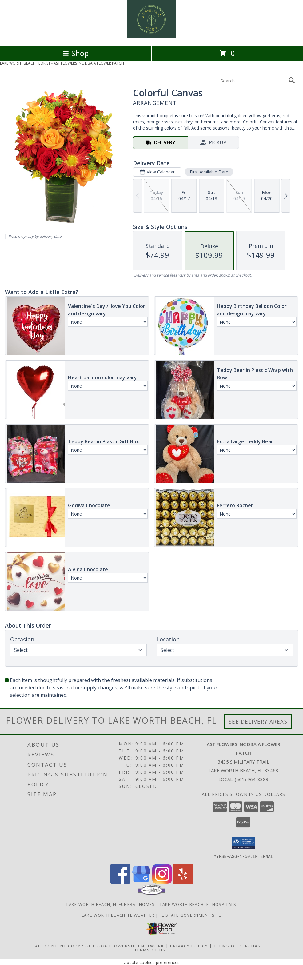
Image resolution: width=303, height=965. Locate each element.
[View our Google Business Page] (141, 882)
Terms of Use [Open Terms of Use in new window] (151, 949)
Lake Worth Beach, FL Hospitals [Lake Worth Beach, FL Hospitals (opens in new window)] (198, 904)
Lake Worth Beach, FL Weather (118, 915)
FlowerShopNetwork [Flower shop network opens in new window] (136, 945)
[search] (292, 80)
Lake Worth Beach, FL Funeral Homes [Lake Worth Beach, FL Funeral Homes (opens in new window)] (110, 904)
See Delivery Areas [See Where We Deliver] (258, 721)
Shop (76, 53)
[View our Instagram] (162, 882)
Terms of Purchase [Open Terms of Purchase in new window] (239, 945)
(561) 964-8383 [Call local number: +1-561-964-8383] (252, 779)
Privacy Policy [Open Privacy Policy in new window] (189, 945)
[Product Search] (253, 80)
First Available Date (209, 172)
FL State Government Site (190, 915)
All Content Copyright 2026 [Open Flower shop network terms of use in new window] (71, 945)
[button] (243, 843)
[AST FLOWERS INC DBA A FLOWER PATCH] (151, 37)
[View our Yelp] (183, 882)
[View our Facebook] (120, 882)
